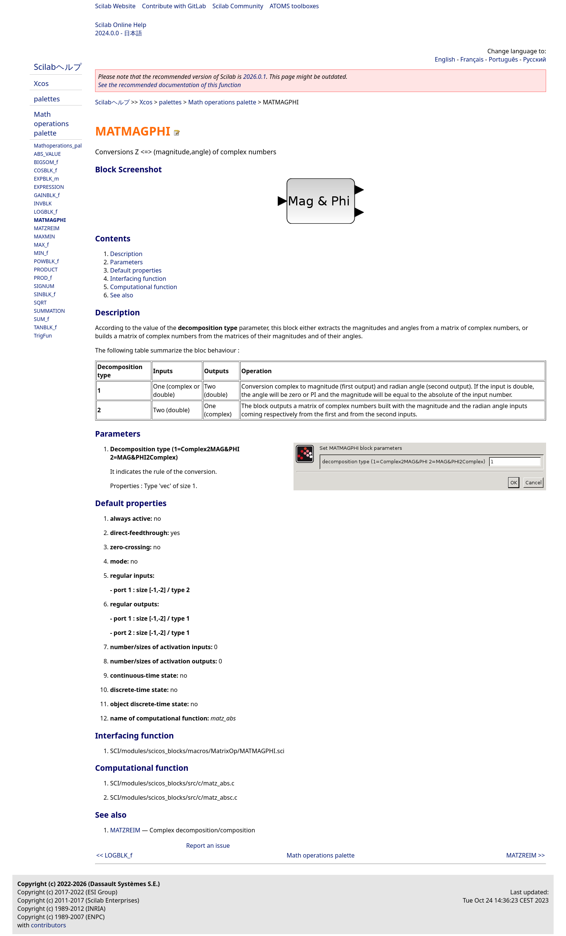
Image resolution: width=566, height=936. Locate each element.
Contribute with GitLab (174, 6)
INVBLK (42, 203)
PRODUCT (46, 269)
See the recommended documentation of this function (169, 85)
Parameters (126, 262)
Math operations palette (51, 123)
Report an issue (208, 845)
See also (121, 295)
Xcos (41, 83)
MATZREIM (46, 228)
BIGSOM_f (46, 162)
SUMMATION (49, 310)
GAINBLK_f (47, 195)
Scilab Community (237, 6)
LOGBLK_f (45, 211)
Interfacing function (138, 278)
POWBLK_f (46, 261)
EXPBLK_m (46, 178)
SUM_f (41, 319)
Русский (534, 59)
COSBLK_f (45, 170)
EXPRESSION (49, 186)
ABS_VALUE (47, 153)
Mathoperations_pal (58, 145)
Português (503, 59)
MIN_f (41, 252)
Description (126, 254)
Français (472, 59)
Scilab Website (115, 6)
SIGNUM (44, 285)
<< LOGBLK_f (114, 855)
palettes (47, 98)
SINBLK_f (45, 294)
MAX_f (41, 244)
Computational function (143, 287)
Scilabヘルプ (58, 66)
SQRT (40, 302)
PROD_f (43, 277)
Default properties (136, 270)
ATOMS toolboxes (294, 6)
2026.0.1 (254, 76)
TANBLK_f (45, 327)
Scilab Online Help (120, 25)
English (445, 59)
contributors (48, 925)
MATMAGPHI (50, 219)
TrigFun (43, 335)
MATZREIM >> (525, 855)
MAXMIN (44, 236)
